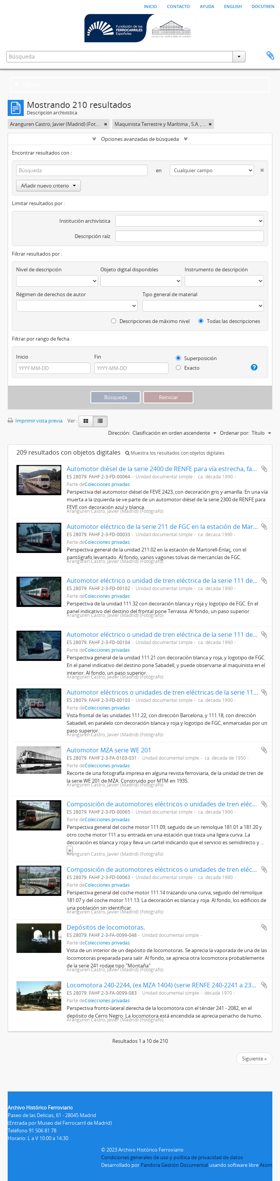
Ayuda (207, 6)
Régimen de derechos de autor (51, 294)
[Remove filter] (105, 124)
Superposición (196, 358)
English (233, 6)
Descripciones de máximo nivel (150, 321)
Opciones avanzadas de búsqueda (140, 138)
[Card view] (86, 421)
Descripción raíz (92, 236)
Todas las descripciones (229, 321)
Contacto (178, 6)
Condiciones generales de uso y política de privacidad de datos (172, 1157)
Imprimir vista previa (35, 420)
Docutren (263, 6)
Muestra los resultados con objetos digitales (174, 453)
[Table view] (100, 421)
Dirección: (119, 432)
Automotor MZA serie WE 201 (109, 750)
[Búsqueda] (81, 170)
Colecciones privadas (107, 484)
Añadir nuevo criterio (48, 185)
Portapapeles (270, 55)
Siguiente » (254, 1058)
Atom (266, 1164)
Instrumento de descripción (216, 269)
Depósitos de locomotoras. (106, 927)
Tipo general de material (169, 294)
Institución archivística (84, 220)
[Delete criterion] (259, 169)
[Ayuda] (252, 367)
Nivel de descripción (39, 269)
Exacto (188, 367)
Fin (97, 356)
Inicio (150, 6)
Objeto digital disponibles (129, 269)
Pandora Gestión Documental (174, 1164)
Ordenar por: (234, 432)
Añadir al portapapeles (264, 469)
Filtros (27, 84)
